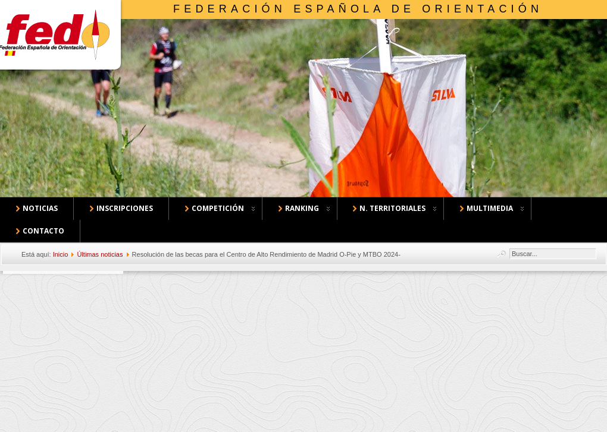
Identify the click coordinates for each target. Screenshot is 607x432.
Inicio (60, 254)
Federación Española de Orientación (358, 9)
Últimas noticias (100, 254)
